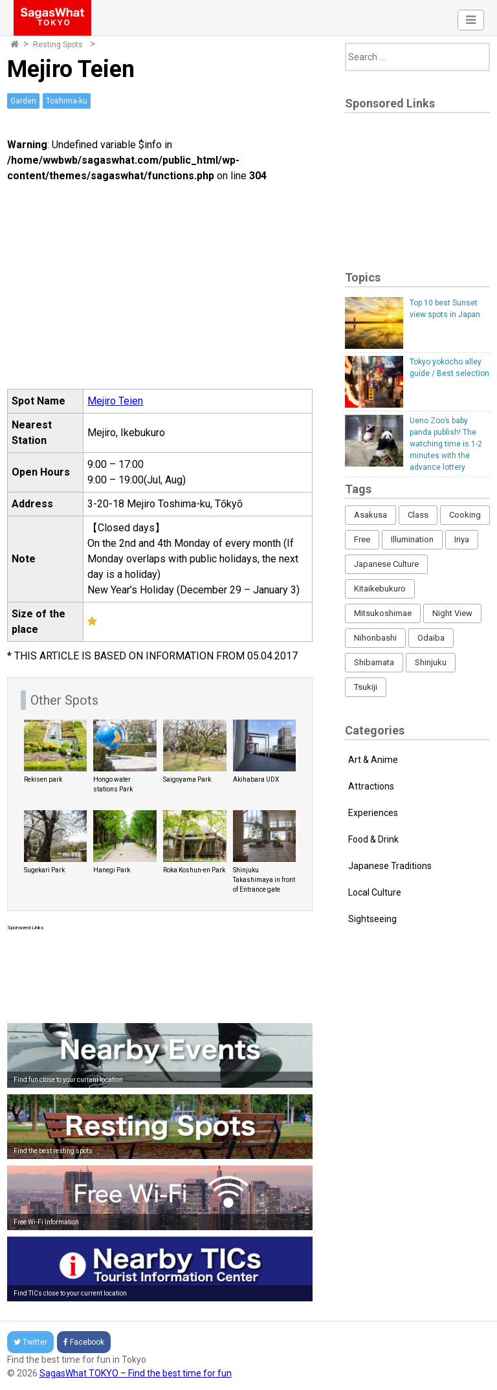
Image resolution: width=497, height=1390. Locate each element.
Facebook (83, 1342)
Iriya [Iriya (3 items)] (461, 539)
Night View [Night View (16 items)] (452, 613)
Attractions (371, 786)
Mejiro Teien (115, 401)
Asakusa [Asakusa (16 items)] (370, 515)
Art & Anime (373, 760)
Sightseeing (372, 919)
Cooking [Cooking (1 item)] (465, 515)
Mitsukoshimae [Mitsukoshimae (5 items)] (383, 613)
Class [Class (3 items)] (418, 515)
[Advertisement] (160, 974)
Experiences (373, 813)
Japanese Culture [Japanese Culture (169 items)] (386, 564)
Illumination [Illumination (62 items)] (412, 539)
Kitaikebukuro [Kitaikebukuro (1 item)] (380, 588)
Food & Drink (373, 839)
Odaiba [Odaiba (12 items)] (431, 638)
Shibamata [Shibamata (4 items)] (374, 662)
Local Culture (374, 892)
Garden (23, 100)
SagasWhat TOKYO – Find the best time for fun (135, 1373)
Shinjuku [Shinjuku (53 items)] (431, 662)
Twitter (30, 1342)
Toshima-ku (66, 100)
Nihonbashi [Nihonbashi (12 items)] (375, 638)
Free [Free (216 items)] (362, 539)
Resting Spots (58, 44)
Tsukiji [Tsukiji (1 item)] (365, 687)
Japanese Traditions (390, 866)
